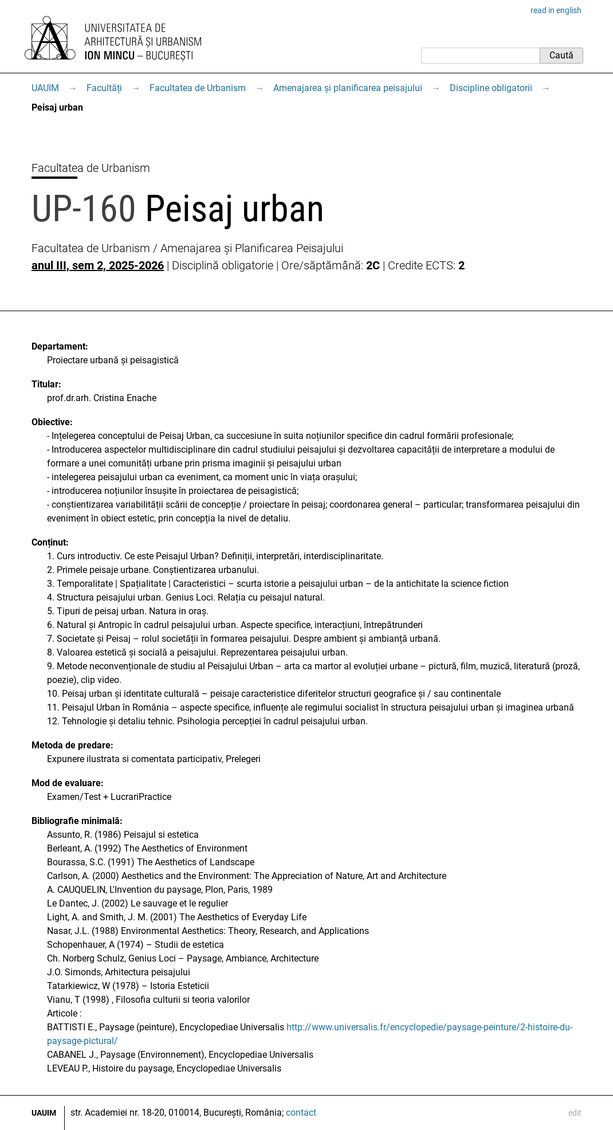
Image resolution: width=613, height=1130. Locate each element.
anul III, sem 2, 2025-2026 (98, 265)
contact (301, 1112)
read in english (556, 10)
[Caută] (480, 56)
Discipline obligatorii (491, 88)
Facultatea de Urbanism (198, 88)
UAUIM (45, 88)
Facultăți (104, 88)
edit (574, 1112)
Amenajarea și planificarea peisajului (347, 88)
